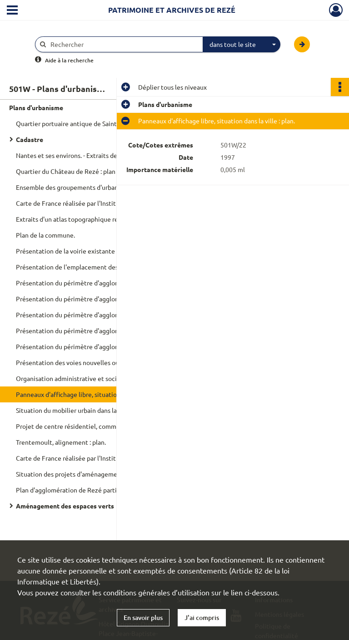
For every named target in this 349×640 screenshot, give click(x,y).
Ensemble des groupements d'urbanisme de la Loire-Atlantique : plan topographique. (107, 187)
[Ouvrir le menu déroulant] (12, 10)
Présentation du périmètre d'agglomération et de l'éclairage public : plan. (107, 314)
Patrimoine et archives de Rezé (171, 10)
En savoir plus (143, 617)
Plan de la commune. (45, 235)
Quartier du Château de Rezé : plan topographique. (88, 171)
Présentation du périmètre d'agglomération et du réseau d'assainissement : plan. (107, 299)
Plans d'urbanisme (36, 107)
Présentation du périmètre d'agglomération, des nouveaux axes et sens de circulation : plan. (107, 346)
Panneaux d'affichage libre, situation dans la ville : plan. (94, 394)
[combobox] (241, 44)
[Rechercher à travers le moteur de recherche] (123, 44)
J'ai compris (201, 617)
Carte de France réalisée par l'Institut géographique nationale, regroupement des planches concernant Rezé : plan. (107, 458)
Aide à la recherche (69, 60)
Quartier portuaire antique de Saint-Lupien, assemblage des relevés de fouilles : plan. (107, 123)
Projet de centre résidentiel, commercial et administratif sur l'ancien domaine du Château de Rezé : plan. (107, 426)
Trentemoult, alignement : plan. (61, 442)
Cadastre (29, 139)
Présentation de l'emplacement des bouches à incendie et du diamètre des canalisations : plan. (107, 267)
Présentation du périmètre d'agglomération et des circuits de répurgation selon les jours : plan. (107, 330)
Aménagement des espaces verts (65, 506)
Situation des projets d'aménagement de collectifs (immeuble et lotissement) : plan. (107, 474)
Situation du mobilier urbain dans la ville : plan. (82, 410)
